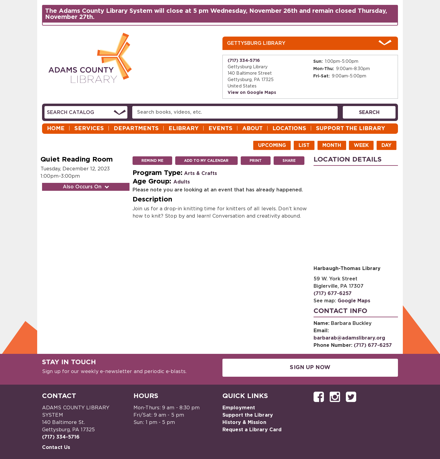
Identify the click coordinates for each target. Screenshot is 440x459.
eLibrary (184, 128)
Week (361, 145)
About (252, 128)
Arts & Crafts (200, 173)
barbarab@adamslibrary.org (349, 338)
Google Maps (354, 300)
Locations (289, 128)
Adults (181, 182)
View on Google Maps (252, 93)
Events (220, 128)
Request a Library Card (252, 429)
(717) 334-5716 (244, 61)
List (304, 145)
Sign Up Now (310, 367)
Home (56, 128)
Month (331, 145)
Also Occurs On (86, 186)
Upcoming (272, 145)
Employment (238, 407)
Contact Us (56, 447)
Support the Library (350, 128)
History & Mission (244, 422)
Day (386, 145)
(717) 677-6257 (333, 293)
